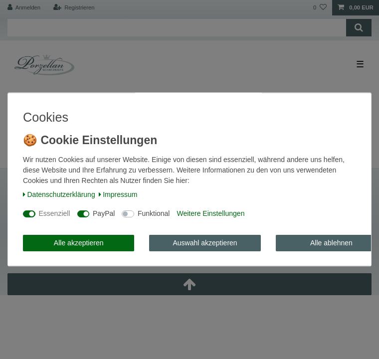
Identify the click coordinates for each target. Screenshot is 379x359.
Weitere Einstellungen (210, 214)
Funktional (154, 214)
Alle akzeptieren (79, 243)
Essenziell (54, 214)
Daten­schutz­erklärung (59, 194)
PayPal (104, 214)
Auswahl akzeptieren (205, 243)
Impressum (118, 194)
